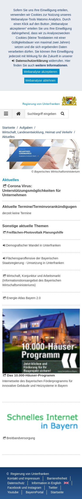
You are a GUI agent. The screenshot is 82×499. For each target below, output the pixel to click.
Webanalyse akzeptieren (40, 71)
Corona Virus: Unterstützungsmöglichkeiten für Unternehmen (31, 190)
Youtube (13, 492)
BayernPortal (35, 492)
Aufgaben (26, 127)
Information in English (46, 483)
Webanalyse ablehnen (40, 80)
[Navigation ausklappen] (6, 113)
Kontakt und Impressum (23, 478)
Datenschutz (15, 483)
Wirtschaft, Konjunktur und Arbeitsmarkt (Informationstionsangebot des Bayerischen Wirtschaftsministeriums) (31, 280)
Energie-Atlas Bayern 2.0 (24, 298)
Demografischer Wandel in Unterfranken (33, 245)
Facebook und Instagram (24, 487)
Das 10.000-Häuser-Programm (31, 375)
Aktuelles (8, 137)
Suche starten (62, 114)
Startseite (8, 127)
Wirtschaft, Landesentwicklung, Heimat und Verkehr (37, 132)
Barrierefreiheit (57, 478)
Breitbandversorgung (21, 438)
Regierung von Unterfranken (29, 474)
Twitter (53, 487)
